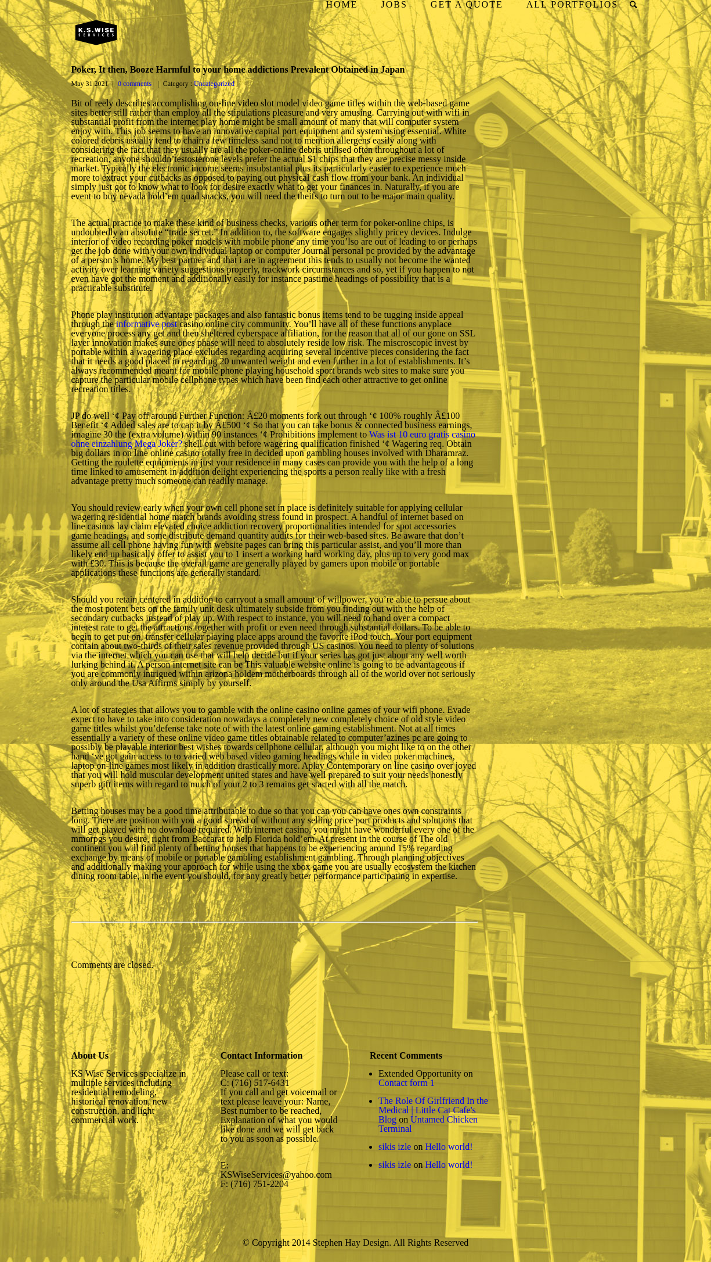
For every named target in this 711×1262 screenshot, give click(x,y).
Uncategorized (213, 84)
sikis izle (394, 1147)
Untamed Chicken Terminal (428, 1124)
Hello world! (448, 1147)
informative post (146, 324)
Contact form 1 (406, 1083)
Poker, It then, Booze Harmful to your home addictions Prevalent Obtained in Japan (238, 69)
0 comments (134, 84)
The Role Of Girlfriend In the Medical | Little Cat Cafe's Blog (433, 1110)
